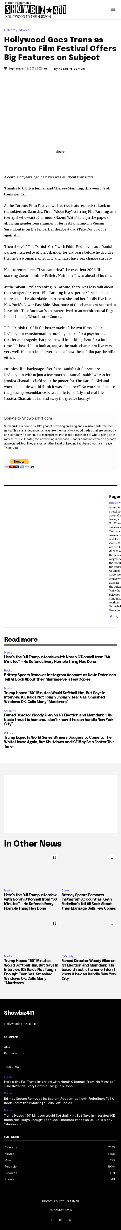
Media (8, 652)
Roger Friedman (72, 69)
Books (8, 670)
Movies (25, 30)
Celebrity (11, 30)
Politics (8, 733)
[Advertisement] (60, 804)
